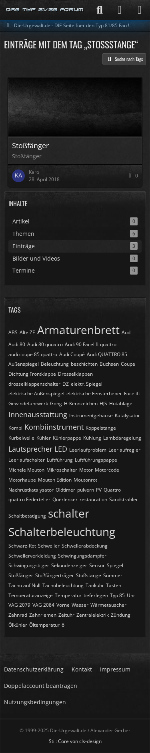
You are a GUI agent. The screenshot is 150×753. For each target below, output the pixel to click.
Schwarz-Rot (22, 545)
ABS (13, 332)
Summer (112, 575)
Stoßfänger (20, 575)
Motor (86, 469)
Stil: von (75, 741)
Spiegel (115, 565)
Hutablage (120, 403)
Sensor (97, 565)
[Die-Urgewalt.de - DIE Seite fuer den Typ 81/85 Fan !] (45, 10)
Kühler (43, 437)
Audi (127, 332)
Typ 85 (117, 595)
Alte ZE (27, 332)
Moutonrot (85, 479)
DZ (65, 383)
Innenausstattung (37, 414)
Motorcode (107, 469)
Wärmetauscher (108, 605)
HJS (103, 403)
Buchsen (109, 364)
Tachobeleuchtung (63, 585)
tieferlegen (96, 595)
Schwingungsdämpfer (82, 555)
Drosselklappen (75, 374)
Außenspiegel (23, 364)
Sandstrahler (123, 499)
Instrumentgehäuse (91, 415)
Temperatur (68, 595)
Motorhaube (22, 479)
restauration (93, 499)
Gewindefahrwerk (28, 403)
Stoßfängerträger (54, 575)
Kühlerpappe (67, 437)
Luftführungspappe (96, 459)
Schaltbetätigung (27, 515)
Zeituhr (66, 615)
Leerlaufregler (124, 449)
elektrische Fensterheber (94, 393)
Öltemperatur (44, 625)
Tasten (113, 585)
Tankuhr (95, 585)
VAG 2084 (43, 605)
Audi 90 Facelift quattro (90, 344)
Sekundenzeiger (69, 565)
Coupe (128, 364)
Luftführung (60, 459)
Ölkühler (17, 625)
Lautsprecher (30, 449)
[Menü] (140, 10)
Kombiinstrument (54, 427)
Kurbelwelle (21, 437)
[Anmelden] (120, 10)
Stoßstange (88, 575)
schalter (68, 513)
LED (60, 449)
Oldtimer (65, 489)
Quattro (112, 489)
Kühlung (92, 437)
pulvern (85, 489)
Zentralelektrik (92, 615)
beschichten (84, 364)
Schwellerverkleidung (32, 555)
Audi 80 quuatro (45, 344)
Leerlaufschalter (26, 459)
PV (99, 489)
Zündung (120, 615)
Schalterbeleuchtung (61, 531)
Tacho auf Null (24, 585)
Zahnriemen (42, 615)
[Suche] (100, 10)
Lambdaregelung (122, 437)
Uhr (131, 595)
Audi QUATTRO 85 (107, 354)
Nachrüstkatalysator (31, 489)
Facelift (132, 393)
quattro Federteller (29, 499)
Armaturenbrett (78, 329)
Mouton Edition (55, 479)
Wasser (80, 605)
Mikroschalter (61, 469)
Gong (56, 403)
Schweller (49, 545)
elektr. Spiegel (86, 383)
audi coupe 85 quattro (32, 354)
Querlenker (65, 499)
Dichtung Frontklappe (32, 374)
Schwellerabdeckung (85, 545)
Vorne (63, 605)
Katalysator (127, 415)
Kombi (15, 427)
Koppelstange (101, 427)
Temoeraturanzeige (30, 595)
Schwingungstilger (28, 565)
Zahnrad (17, 615)
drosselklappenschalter (34, 383)
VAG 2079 (19, 605)
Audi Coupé (72, 354)
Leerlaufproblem (87, 449)
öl (64, 625)
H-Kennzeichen (81, 403)
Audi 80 (16, 344)
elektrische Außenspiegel (36, 393)
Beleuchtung (55, 364)
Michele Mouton (26, 469)
